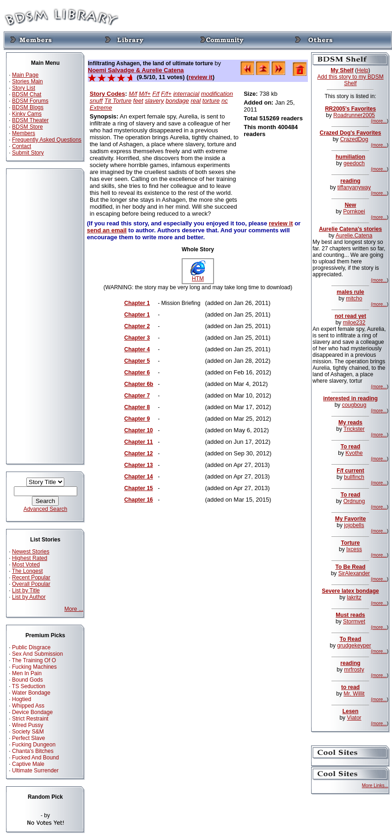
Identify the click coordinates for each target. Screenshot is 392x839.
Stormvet (354, 621)
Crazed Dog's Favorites (350, 133)
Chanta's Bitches (33, 751)
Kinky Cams (27, 114)
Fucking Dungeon (33, 744)
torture (211, 100)
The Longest (27, 571)
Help (362, 70)
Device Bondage (32, 712)
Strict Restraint (30, 718)
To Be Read (350, 567)
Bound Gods (27, 680)
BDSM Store (27, 127)
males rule (350, 292)
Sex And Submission (37, 654)
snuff (96, 100)
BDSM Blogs (27, 107)
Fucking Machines (34, 667)
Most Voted (26, 564)
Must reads (350, 615)
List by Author (29, 597)
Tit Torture (118, 100)
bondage (177, 100)
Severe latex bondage (350, 591)
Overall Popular (31, 584)
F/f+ (166, 93)
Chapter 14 (138, 476)
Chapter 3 (137, 338)
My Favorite (350, 519)
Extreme (101, 107)
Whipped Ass (28, 705)
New (350, 205)
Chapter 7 (137, 395)
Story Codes (107, 93)
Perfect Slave (28, 738)
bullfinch (354, 477)
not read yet (350, 316)
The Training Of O (34, 660)
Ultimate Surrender (35, 770)
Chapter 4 (137, 349)
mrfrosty (354, 669)
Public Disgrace (31, 647)
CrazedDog (354, 139)
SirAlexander (354, 573)
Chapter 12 (138, 453)
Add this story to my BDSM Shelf (350, 80)
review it (201, 77)
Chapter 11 (138, 442)
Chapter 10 (138, 430)
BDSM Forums (30, 101)
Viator (354, 718)
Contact (21, 146)
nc (224, 100)
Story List (23, 88)
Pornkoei (354, 211)
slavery (154, 100)
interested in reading (350, 398)
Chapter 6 (137, 372)
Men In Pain (27, 673)
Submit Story (28, 152)
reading (350, 181)
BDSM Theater (30, 120)
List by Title (26, 590)
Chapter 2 (137, 326)
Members (23, 133)
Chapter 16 (138, 500)
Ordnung (354, 501)
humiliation (350, 157)
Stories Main (27, 81)
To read (350, 446)
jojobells (354, 525)
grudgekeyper (354, 645)
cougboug (354, 405)
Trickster (354, 429)
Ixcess (354, 549)
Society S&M (28, 731)
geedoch (354, 163)
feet (138, 100)
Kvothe (353, 453)
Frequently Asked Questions (46, 140)
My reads (350, 422)
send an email (107, 230)
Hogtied (21, 699)
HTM (197, 276)
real (195, 100)
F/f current (350, 470)
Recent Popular (31, 577)
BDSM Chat (26, 94)
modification (217, 93)
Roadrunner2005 (354, 115)
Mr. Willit (353, 693)
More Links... (375, 785)
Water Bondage (31, 693)
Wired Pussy (27, 725)
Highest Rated (29, 558)
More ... (73, 609)
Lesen (351, 711)
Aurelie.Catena (354, 235)
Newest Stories (30, 551)
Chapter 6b (138, 384)
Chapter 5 (137, 361)
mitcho (354, 298)
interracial (186, 93)
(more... (378, 121)
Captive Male (28, 764)
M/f (133, 93)
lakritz (354, 597)
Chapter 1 (137, 303)
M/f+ (145, 93)
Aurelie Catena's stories (350, 229)
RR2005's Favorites (350, 109)
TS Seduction (28, 686)
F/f (156, 93)
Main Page (25, 75)
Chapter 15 (138, 488)
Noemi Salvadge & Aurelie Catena (136, 70)
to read (350, 687)
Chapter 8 (137, 407)
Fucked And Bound (35, 757)
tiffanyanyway (354, 187)
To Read (350, 639)
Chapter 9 (137, 419)
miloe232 (354, 322)
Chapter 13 (138, 465)
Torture (350, 543)
